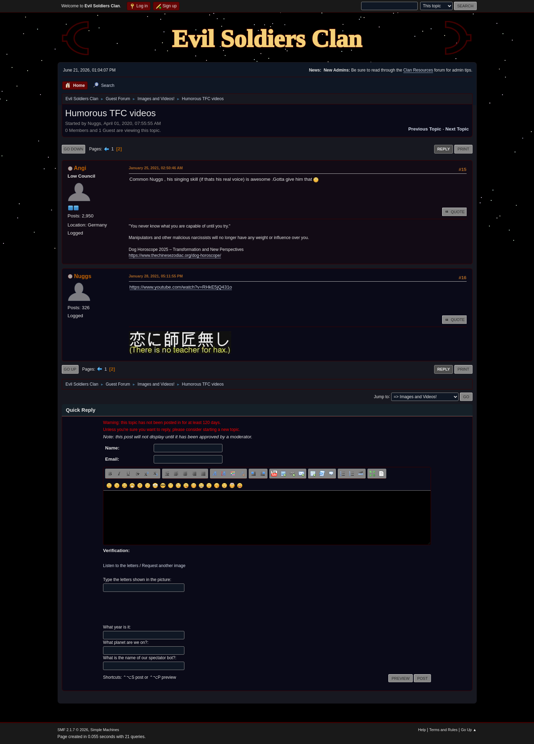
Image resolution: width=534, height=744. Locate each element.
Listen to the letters (120, 565)
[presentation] (156, 608)
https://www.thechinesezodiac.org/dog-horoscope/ (175, 255)
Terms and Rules (443, 730)
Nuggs (83, 276)
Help (422, 730)
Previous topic (424, 129)
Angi (80, 168)
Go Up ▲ (469, 730)
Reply (443, 149)
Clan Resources (418, 70)
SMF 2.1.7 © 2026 (73, 730)
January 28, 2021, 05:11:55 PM (156, 276)
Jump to (381, 396)
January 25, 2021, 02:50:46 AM (156, 168)
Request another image (163, 565)
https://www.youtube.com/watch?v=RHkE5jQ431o (181, 287)
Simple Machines (104, 730)
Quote (454, 212)
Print (463, 149)
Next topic (457, 129)
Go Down (73, 149)
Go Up (70, 369)
